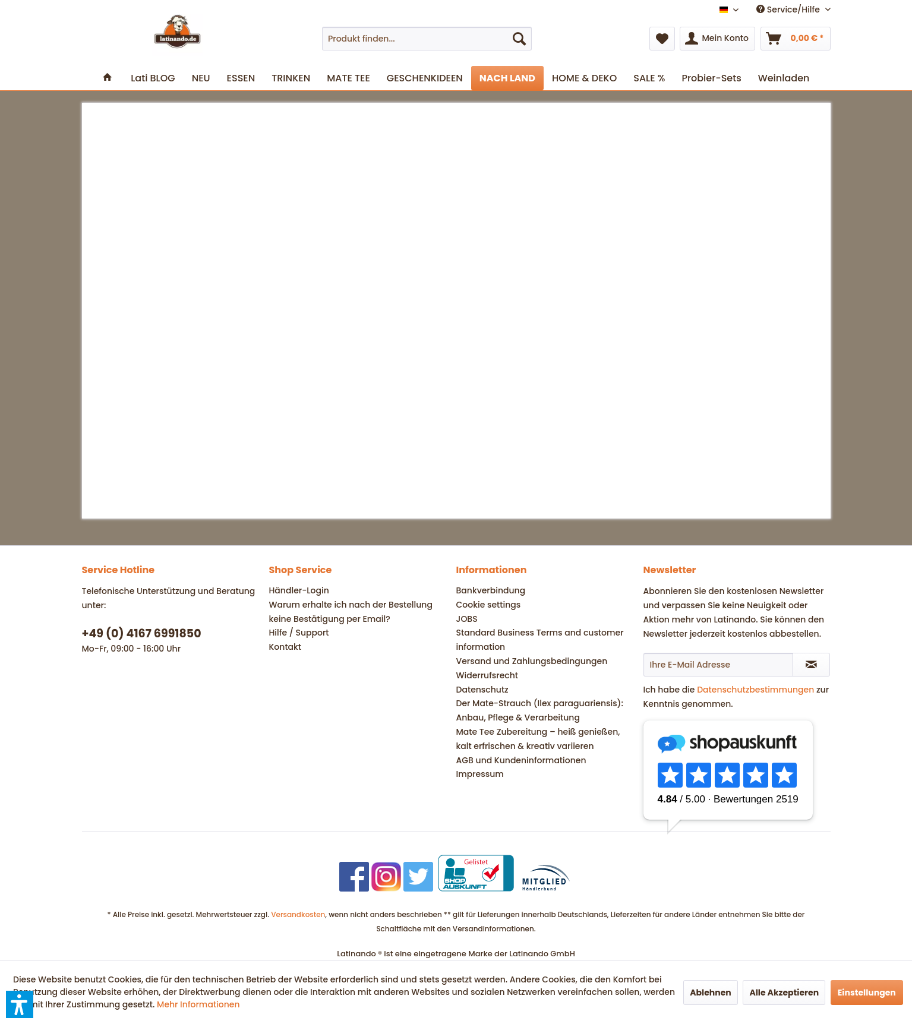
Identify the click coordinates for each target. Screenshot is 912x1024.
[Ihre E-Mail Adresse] (718, 665)
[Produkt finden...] (427, 38)
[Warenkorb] (795, 38)
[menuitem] (427, 38)
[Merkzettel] (662, 38)
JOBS (467, 619)
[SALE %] (649, 78)
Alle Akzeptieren (784, 992)
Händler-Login (299, 590)
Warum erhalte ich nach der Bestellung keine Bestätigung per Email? (351, 612)
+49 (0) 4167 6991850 (141, 633)
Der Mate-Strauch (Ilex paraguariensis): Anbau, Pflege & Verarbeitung (539, 710)
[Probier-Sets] (711, 78)
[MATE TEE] (348, 78)
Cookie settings (488, 605)
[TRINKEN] (290, 78)
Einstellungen (867, 992)
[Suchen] (519, 38)
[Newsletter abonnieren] (811, 665)
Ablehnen (710, 992)
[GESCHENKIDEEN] (424, 78)
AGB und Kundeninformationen (521, 760)
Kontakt (285, 647)
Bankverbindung (491, 590)
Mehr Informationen (198, 1004)
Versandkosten (298, 914)
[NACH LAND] (507, 78)
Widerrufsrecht (487, 675)
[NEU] (201, 78)
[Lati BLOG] (152, 78)
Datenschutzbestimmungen (755, 690)
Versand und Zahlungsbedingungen (532, 661)
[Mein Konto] (717, 38)
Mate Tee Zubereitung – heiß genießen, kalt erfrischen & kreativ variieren (538, 739)
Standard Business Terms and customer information (540, 640)
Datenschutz (482, 690)
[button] (19, 1004)
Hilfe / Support (299, 633)
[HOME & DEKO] (584, 78)
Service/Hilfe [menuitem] (789, 9)
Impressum (480, 774)
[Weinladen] (784, 78)
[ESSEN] (241, 78)
